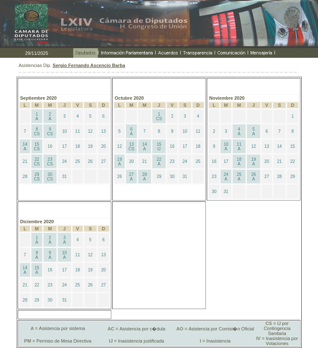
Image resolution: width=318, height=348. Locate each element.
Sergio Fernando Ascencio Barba (89, 65)
